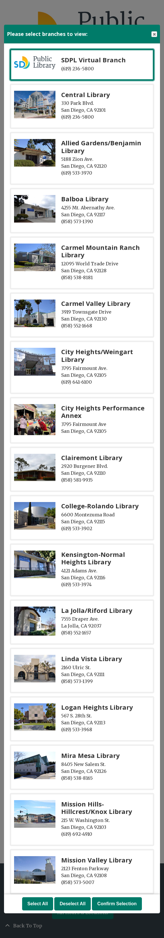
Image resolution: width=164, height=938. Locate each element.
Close (154, 34)
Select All (37, 903)
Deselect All (73, 903)
